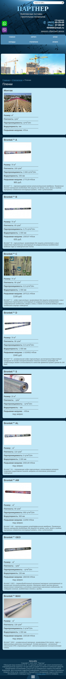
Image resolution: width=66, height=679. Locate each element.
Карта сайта (33, 661)
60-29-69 (56, 22)
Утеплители (17, 80)
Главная (6, 80)
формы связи (41, 674)
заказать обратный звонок (52, 31)
